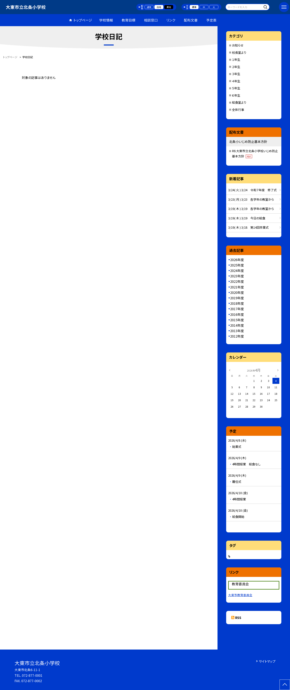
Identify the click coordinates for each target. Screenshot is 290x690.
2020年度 (237, 292)
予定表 (211, 20)
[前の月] (229, 370)
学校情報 (106, 20)
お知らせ (237, 45)
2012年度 (237, 336)
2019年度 (237, 297)
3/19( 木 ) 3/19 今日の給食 (246, 218)
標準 (194, 7)
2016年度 (237, 314)
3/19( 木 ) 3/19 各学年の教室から (251, 209)
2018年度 (237, 303)
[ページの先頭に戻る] (285, 685)
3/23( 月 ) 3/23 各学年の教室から (251, 199)
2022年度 (237, 281)
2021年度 (237, 287)
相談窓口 (151, 20)
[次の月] (278, 370)
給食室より (239, 102)
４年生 (236, 81)
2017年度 (237, 308)
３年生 (236, 74)
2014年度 (237, 325)
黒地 (169, 7)
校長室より (239, 52)
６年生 (236, 95)
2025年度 (237, 265)
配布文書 (191, 20)
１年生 (236, 59)
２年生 (236, 67)
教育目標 (128, 20)
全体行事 (238, 109)
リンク (170, 20)
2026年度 (237, 259)
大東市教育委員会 (240, 595)
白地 (159, 7)
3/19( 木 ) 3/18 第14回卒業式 (248, 227)
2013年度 (237, 330)
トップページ (83, 20)
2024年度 (237, 270)
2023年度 (237, 276)
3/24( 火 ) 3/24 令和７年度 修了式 (252, 190)
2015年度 (237, 319)
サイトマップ (267, 661)
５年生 (236, 88)
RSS (238, 617)
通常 (149, 7)
